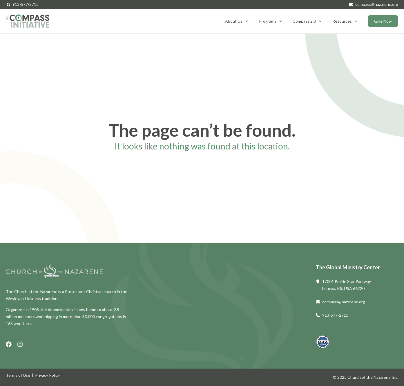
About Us (236, 21)
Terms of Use (18, 375)
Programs (270, 21)
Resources (345, 21)
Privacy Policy (47, 375)
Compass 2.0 (307, 21)
